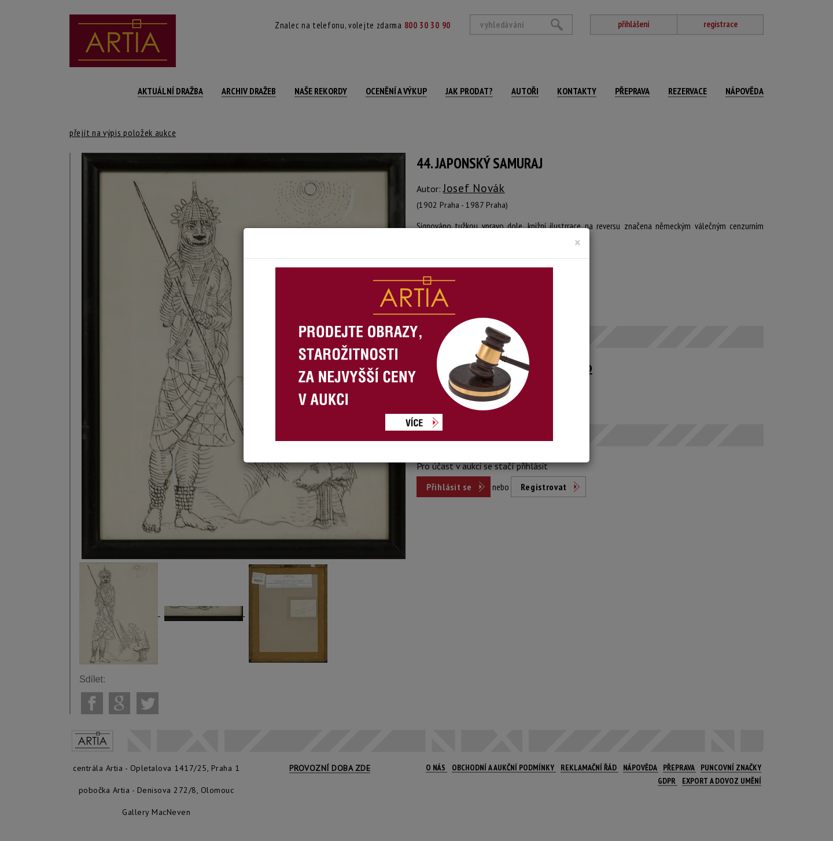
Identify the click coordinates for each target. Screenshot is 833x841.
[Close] (577, 242)
